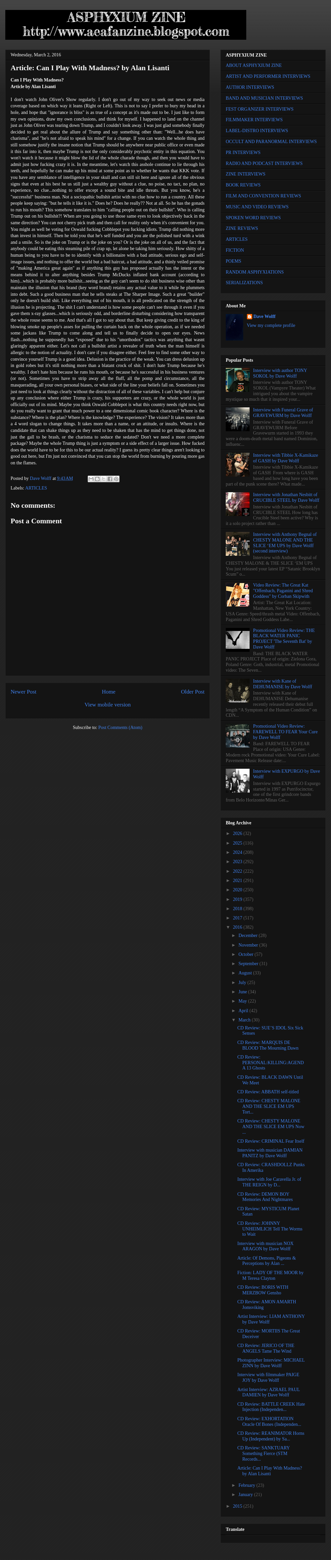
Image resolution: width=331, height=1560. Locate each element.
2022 (238, 871)
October (246, 954)
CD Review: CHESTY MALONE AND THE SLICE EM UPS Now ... (271, 1126)
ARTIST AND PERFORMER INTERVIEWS (268, 76)
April (243, 1010)
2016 (238, 927)
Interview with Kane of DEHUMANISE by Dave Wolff (282, 684)
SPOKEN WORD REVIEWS (253, 217)
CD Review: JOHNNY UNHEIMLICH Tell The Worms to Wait (270, 1229)
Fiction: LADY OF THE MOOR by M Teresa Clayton (270, 1275)
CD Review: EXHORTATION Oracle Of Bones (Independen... (269, 1421)
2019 (238, 899)
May (243, 1001)
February (247, 1485)
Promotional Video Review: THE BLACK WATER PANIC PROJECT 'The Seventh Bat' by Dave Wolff (284, 639)
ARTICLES (36, 488)
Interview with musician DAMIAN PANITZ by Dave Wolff (270, 1153)
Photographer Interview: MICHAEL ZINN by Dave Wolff (271, 1363)
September (248, 963)
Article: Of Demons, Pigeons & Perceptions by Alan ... (266, 1261)
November (248, 945)
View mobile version (107, 705)
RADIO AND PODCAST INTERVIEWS (264, 163)
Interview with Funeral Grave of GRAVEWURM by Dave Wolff (283, 412)
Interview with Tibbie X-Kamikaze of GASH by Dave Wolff (285, 458)
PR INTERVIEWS (243, 152)
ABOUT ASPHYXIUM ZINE (254, 65)
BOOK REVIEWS (243, 184)
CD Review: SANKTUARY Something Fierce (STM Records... (263, 1453)
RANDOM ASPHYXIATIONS (255, 272)
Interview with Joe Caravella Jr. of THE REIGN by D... (269, 1182)
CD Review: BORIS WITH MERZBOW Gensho (262, 1290)
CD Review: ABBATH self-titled (268, 1091)
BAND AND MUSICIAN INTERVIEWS (264, 98)
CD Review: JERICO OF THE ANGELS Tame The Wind (265, 1348)
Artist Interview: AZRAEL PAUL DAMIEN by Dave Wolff (268, 1392)
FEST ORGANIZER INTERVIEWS (260, 109)
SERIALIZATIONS (244, 282)
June (243, 991)
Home (109, 692)
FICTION (235, 250)
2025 (238, 843)
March (245, 1019)
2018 (238, 908)
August (245, 972)
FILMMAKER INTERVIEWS (254, 119)
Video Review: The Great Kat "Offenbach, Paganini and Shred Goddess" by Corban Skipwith (283, 591)
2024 (238, 852)
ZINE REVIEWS (242, 228)
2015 (238, 1506)
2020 (238, 889)
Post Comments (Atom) (120, 727)
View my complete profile (271, 325)
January (246, 1494)
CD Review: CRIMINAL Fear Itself (270, 1141)
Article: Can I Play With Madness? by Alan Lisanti (269, 1471)
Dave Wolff (265, 316)
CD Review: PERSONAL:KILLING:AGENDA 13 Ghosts (270, 1063)
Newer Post (23, 692)
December (248, 935)
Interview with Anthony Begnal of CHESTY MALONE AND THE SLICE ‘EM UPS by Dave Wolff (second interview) (285, 542)
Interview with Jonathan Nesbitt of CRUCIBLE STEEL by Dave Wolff (286, 497)
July (242, 982)
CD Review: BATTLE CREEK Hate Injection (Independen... (271, 1407)
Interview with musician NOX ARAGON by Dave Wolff (265, 1246)
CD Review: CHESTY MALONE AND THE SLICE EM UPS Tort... (268, 1106)
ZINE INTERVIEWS (245, 174)
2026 (238, 833)
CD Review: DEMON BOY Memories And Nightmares (265, 1197)
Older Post (193, 692)
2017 (238, 917)
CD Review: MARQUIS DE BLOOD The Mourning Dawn (268, 1045)
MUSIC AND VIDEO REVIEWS (257, 206)
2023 (238, 861)
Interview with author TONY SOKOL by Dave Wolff (280, 373)
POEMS (233, 261)
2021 (238, 880)
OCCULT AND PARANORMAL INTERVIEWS (271, 141)
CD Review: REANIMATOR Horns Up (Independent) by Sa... (270, 1436)
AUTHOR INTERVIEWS (250, 87)
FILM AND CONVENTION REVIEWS (263, 195)
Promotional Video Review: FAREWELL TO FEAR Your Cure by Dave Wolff (285, 732)
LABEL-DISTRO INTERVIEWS (257, 130)
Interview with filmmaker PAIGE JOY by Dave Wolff (268, 1377)
